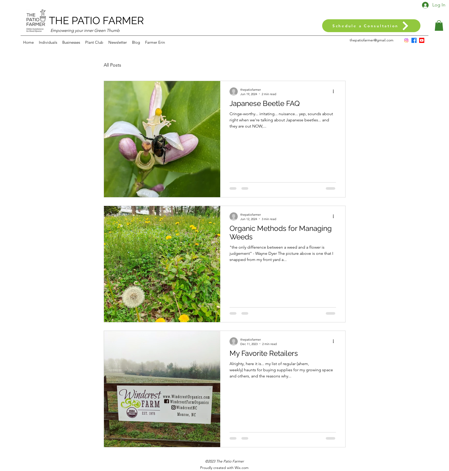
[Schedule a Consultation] (371, 25)
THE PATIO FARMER (96, 20)
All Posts (112, 65)
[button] (439, 25)
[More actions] (335, 91)
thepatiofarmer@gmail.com (371, 40)
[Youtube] (421, 40)
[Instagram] (406, 40)
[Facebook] (414, 40)
